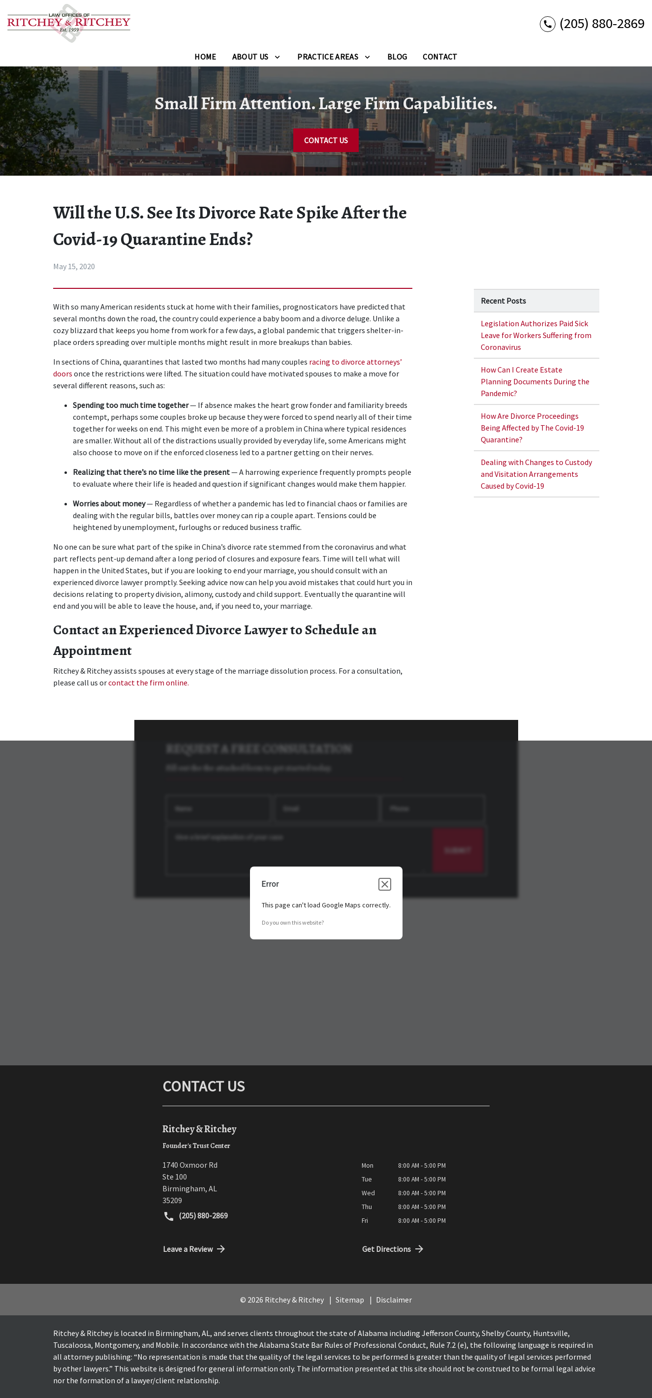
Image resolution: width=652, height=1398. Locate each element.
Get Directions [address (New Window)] (393, 1249)
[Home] (205, 56)
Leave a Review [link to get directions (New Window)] (195, 1249)
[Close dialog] (385, 884)
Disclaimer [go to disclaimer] (394, 1300)
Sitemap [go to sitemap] (350, 1300)
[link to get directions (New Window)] (254, 1182)
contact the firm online (147, 682)
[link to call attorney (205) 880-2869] (592, 23)
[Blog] (397, 56)
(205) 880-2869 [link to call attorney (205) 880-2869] (195, 1216)
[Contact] (440, 56)
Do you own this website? (293, 922)
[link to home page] (68, 23)
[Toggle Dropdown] (277, 56)
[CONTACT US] (326, 140)
